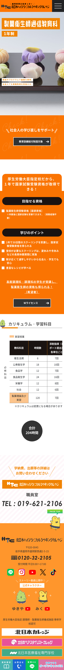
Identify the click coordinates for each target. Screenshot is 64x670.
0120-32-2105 (35, 558)
